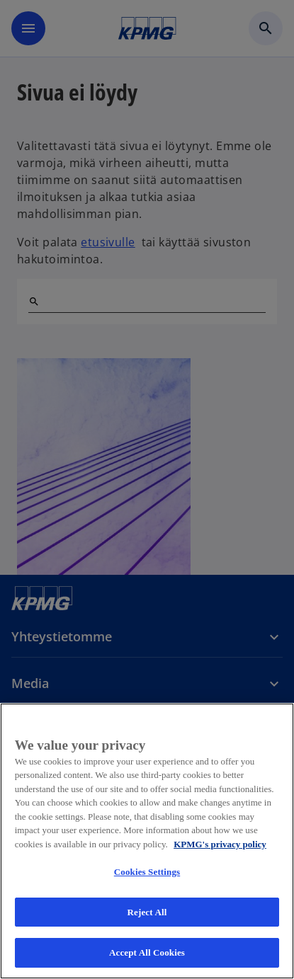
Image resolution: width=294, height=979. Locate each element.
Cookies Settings (147, 871)
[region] (147, 841)
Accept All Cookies (147, 952)
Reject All (147, 912)
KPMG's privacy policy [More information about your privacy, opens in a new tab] (220, 844)
